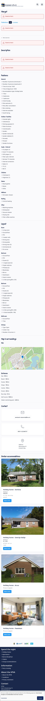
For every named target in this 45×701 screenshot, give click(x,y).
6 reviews (15, 22)
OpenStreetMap (40, 368)
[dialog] (22, 696)
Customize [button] (4, 698)
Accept (40, 698)
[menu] (42, 4)
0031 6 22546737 (22, 431)
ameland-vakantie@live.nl (22, 417)
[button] (22, 357)
